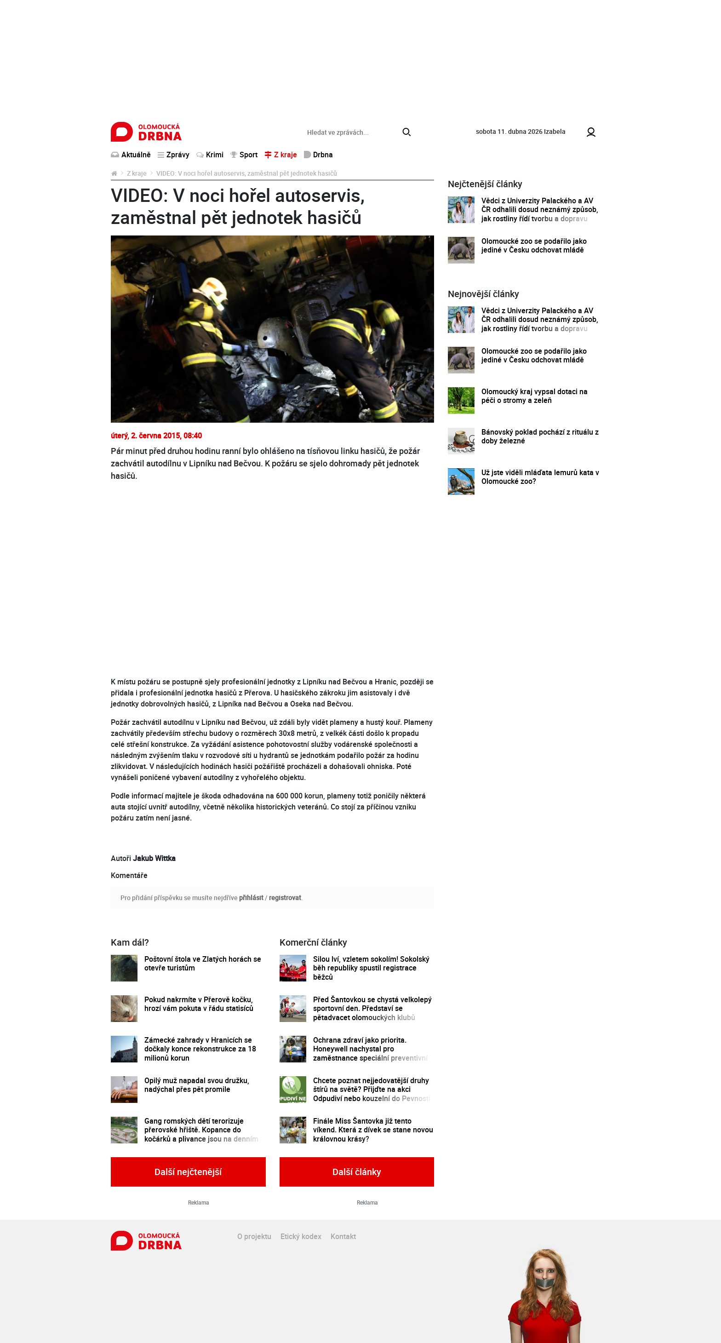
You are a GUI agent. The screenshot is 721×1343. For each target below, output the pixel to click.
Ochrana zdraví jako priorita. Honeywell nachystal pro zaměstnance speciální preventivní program (370, 1053)
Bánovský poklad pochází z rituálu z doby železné (540, 437)
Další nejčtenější (188, 1171)
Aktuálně (131, 154)
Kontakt (343, 1236)
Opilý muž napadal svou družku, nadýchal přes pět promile (196, 1085)
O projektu (254, 1236)
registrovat (285, 897)
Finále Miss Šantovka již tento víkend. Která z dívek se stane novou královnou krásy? (373, 1130)
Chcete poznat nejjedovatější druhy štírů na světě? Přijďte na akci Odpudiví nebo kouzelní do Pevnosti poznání (371, 1094)
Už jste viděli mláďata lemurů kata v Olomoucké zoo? (540, 477)
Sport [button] (244, 154)
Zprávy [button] (173, 154)
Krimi (209, 154)
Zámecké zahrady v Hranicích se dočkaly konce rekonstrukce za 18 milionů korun (200, 1049)
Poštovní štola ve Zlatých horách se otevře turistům (202, 964)
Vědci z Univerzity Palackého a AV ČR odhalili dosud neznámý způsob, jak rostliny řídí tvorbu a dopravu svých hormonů (539, 214)
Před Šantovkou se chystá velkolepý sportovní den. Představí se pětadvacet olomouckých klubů (372, 1008)
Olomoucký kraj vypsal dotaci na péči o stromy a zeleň (534, 396)
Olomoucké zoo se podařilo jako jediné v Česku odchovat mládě (534, 246)
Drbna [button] (318, 154)
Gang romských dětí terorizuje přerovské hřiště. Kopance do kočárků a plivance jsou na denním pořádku (201, 1134)
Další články (356, 1171)
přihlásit (251, 897)
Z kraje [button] (280, 154)
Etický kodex (300, 1236)
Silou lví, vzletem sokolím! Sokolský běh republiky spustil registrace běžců (371, 968)
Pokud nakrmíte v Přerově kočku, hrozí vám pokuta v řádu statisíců (198, 1004)
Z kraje (137, 173)
